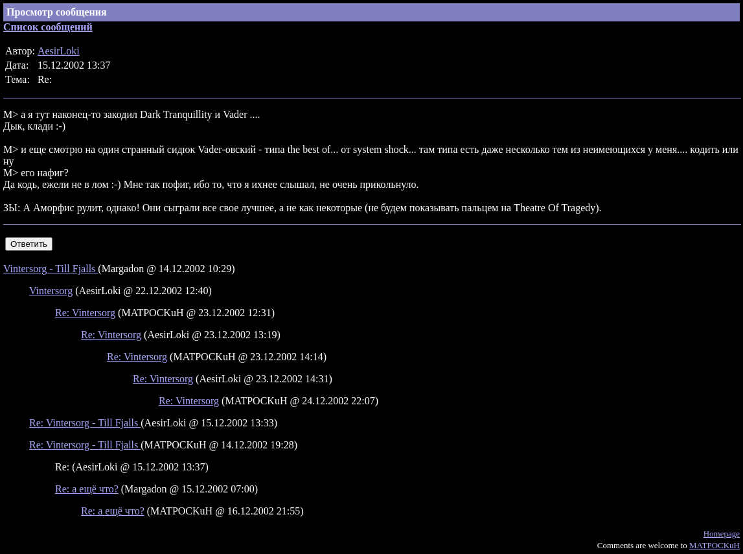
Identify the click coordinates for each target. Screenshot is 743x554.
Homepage (721, 533)
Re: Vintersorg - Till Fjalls (85, 422)
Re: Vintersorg (85, 312)
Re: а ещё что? (87, 488)
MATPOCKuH (714, 545)
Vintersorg (51, 290)
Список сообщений (48, 26)
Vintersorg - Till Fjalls (50, 268)
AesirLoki (59, 50)
